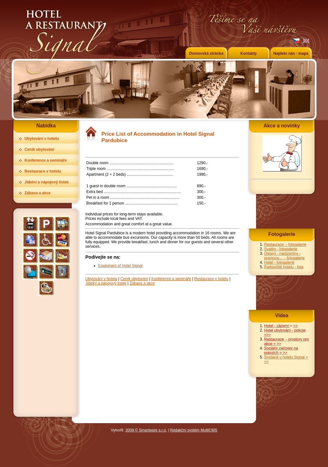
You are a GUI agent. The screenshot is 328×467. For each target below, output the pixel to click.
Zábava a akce (38, 193)
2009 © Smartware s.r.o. (146, 430)
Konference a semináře (46, 160)
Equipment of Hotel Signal (120, 265)
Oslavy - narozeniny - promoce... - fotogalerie (284, 255)
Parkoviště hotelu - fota (284, 267)
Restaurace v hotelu (43, 171)
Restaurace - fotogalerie (285, 244)
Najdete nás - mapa (290, 53)
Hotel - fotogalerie (279, 262)
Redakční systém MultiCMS (193, 430)
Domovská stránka (206, 53)
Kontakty (248, 53)
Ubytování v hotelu (42, 138)
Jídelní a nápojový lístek (47, 182)
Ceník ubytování (39, 149)
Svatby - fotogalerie (280, 249)
